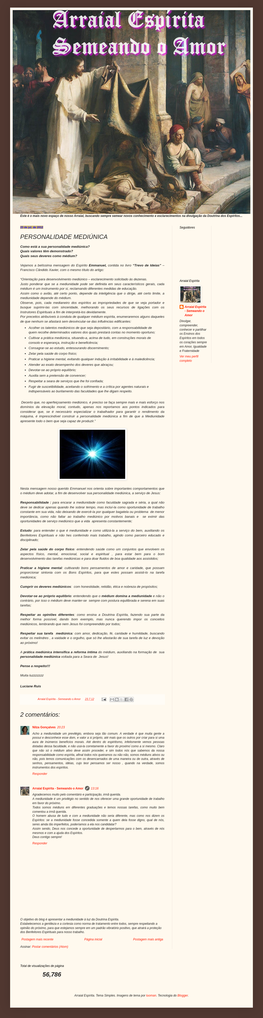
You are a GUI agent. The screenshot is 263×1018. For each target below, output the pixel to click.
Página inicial (93, 939)
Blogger (183, 995)
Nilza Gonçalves (44, 727)
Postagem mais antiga (148, 939)
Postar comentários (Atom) (50, 946)
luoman (151, 995)
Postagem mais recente (37, 939)
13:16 (95, 788)
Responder (39, 774)
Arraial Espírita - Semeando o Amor (57, 788)
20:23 (61, 727)
